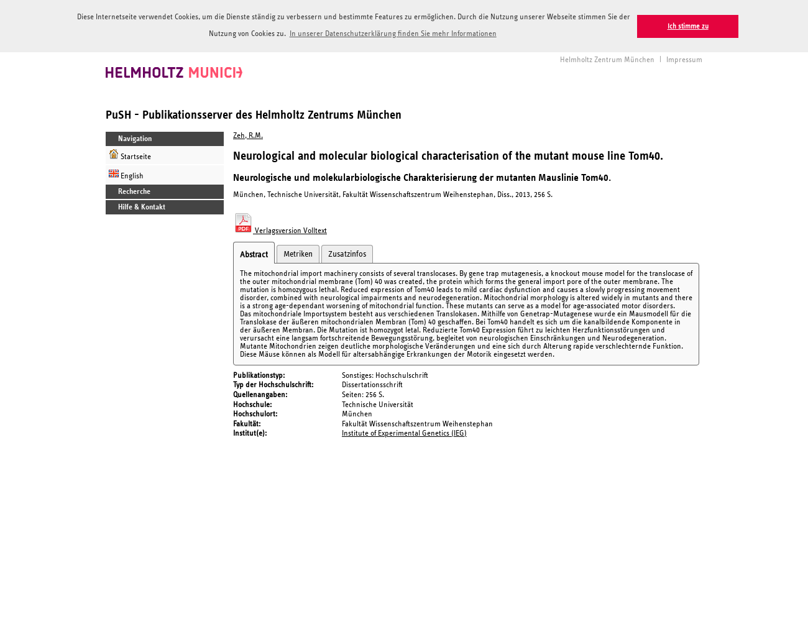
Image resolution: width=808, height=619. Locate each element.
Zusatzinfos (347, 253)
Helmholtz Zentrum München (607, 59)
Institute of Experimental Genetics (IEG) (404, 433)
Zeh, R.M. (248, 135)
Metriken (298, 253)
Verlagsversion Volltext (280, 230)
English (126, 173)
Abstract (254, 253)
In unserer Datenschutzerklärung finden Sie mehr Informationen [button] (393, 34)
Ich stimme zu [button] (688, 26)
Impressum (684, 59)
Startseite (130, 154)
